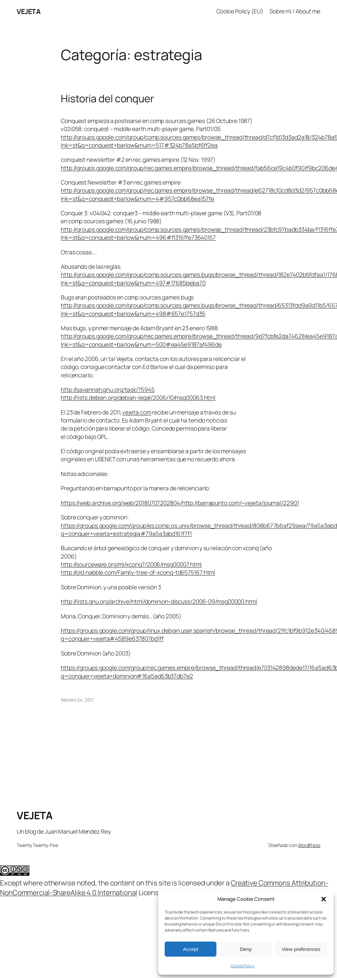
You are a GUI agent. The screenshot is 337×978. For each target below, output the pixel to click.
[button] (323, 899)
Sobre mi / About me (295, 11)
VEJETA (28, 11)
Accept (190, 949)
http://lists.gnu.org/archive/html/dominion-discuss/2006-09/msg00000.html (159, 601)
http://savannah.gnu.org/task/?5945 (108, 389)
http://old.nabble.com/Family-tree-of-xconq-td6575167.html (138, 572)
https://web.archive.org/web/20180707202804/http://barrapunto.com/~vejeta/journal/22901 (180, 503)
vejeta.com (136, 412)
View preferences (301, 949)
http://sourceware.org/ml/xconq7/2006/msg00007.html (131, 564)
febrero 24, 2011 (77, 700)
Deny (245, 949)
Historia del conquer (107, 98)
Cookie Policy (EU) (239, 11)
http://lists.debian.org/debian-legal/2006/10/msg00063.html (138, 397)
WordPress (309, 845)
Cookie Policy (242, 966)
